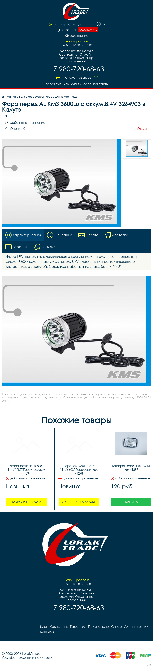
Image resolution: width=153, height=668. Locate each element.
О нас (116, 626)
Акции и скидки (137, 626)
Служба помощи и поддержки (28, 657)
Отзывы (142, 128)
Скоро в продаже (26, 502)
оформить (88, 29)
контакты (100, 84)
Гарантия (53, 84)
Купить (131, 502)
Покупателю (98, 626)
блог (87, 84)
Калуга (77, 24)
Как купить (72, 84)
